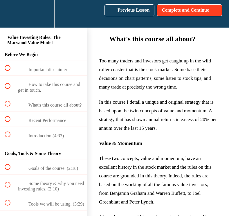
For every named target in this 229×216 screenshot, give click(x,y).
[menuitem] (43, 14)
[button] (10, 14)
